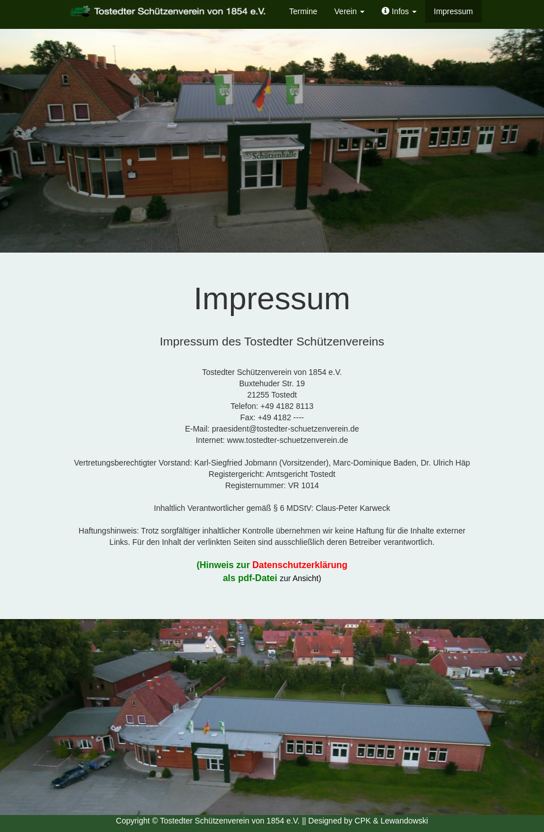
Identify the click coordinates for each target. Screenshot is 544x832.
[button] (399, 11)
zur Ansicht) (300, 578)
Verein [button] (350, 11)
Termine (303, 11)
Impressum (453, 11)
